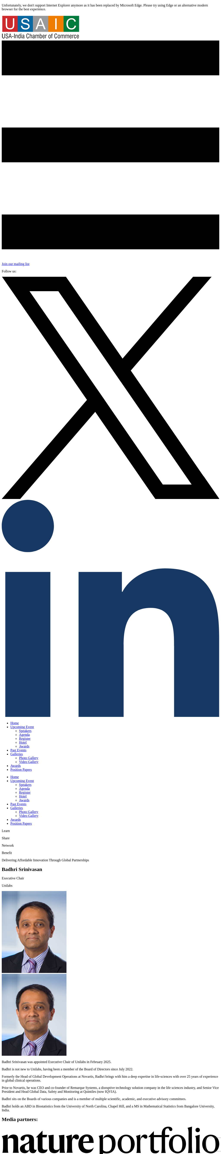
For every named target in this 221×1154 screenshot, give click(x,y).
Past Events (18, 750)
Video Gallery (28, 762)
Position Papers (21, 769)
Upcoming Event (22, 727)
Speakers (25, 731)
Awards (24, 746)
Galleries (16, 754)
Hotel (23, 742)
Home (14, 723)
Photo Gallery (28, 758)
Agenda (24, 734)
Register (24, 738)
